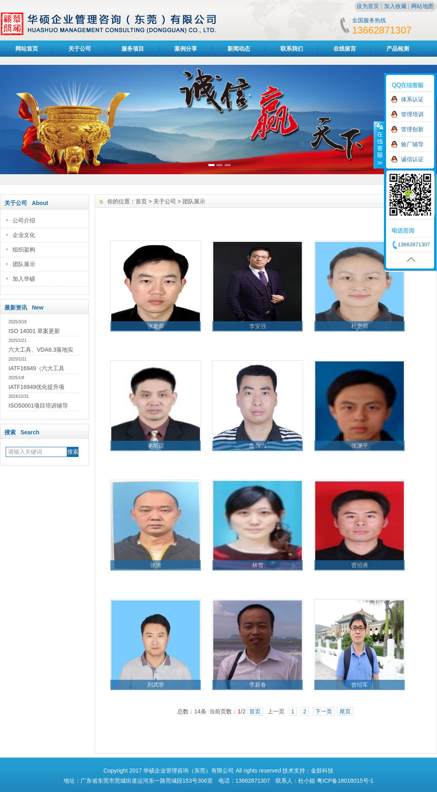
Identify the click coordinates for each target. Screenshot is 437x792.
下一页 (323, 711)
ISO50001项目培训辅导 (38, 405)
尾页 (345, 711)
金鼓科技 (322, 770)
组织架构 (24, 249)
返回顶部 (406, 259)
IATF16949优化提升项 (36, 387)
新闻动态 (238, 48)
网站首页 (26, 48)
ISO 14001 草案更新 (34, 331)
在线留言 (344, 48)
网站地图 (422, 6)
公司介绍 (24, 220)
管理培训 (412, 114)
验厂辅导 (412, 144)
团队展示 (24, 264)
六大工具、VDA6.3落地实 (40, 349)
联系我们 (291, 48)
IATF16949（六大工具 (36, 368)
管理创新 (412, 129)
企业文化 (24, 235)
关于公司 (79, 48)
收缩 (379, 145)
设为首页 (367, 6)
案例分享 (185, 48)
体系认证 (412, 99)
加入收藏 (395, 6)
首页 (141, 201)
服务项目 (132, 48)
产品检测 (397, 48)
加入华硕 (24, 278)
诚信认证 (412, 159)
